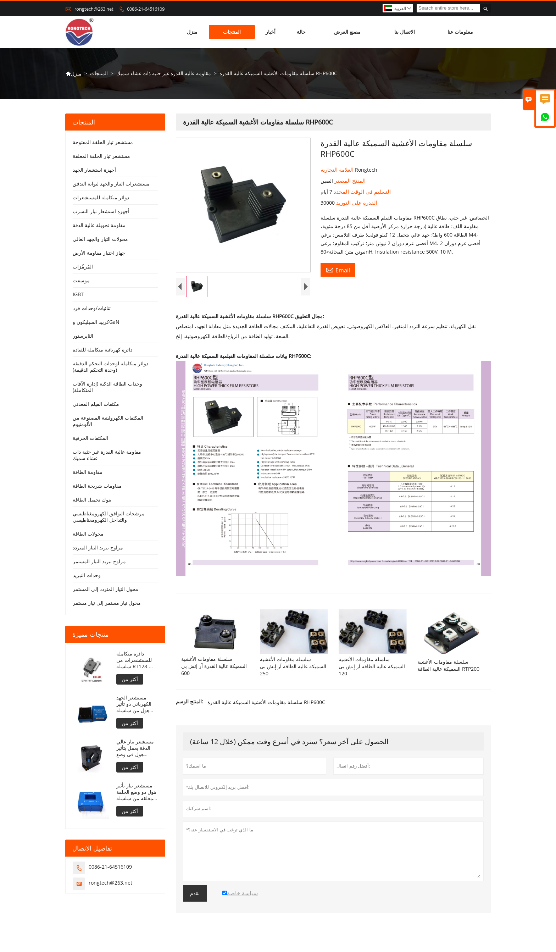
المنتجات (232, 31)
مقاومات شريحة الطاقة (97, 485)
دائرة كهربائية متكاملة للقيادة (102, 349)
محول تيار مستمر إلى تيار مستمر (107, 602)
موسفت (81, 280)
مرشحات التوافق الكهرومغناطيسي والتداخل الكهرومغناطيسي (109, 516)
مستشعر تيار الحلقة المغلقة (101, 156)
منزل (192, 31)
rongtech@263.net (93, 9)
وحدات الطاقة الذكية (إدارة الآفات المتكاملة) (107, 386)
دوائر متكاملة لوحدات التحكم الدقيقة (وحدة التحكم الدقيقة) (110, 366)
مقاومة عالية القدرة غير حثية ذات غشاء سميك (163, 73)
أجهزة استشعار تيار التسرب (101, 211)
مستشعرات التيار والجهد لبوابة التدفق (111, 183)
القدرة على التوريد (356, 202)
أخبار (271, 31)
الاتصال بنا (404, 31)
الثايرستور (83, 335)
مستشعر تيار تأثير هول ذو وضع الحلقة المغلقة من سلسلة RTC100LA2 (136, 792)
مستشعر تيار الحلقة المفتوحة (103, 142)
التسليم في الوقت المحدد (361, 191)
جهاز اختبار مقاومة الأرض (99, 252)
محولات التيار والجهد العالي (100, 239)
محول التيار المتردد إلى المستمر (105, 589)
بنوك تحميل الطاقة (92, 499)
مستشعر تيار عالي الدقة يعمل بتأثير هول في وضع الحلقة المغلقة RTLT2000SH (135, 748)
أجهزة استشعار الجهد (94, 169)
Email (338, 270)
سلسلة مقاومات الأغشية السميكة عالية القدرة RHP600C (266, 702)
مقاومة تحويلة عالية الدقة (99, 225)
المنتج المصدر (349, 180)
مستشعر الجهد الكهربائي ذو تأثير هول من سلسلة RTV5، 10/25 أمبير (136, 704)
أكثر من (130, 679)
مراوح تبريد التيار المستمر (99, 561)
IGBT (78, 294)
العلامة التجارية (338, 169)
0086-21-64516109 (146, 9)
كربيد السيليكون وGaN (96, 322)
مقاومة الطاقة (87, 472)
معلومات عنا (460, 31)
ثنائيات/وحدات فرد (92, 308)
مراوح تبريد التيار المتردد (98, 547)
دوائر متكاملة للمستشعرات (101, 197)
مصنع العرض (347, 31)
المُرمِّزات (83, 266)
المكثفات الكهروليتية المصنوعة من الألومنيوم (108, 420)
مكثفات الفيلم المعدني (96, 403)
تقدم (195, 893)
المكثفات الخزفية (90, 438)
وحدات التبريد (87, 575)
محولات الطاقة (88, 533)
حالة (301, 31)
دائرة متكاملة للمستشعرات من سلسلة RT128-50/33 (134, 660)
